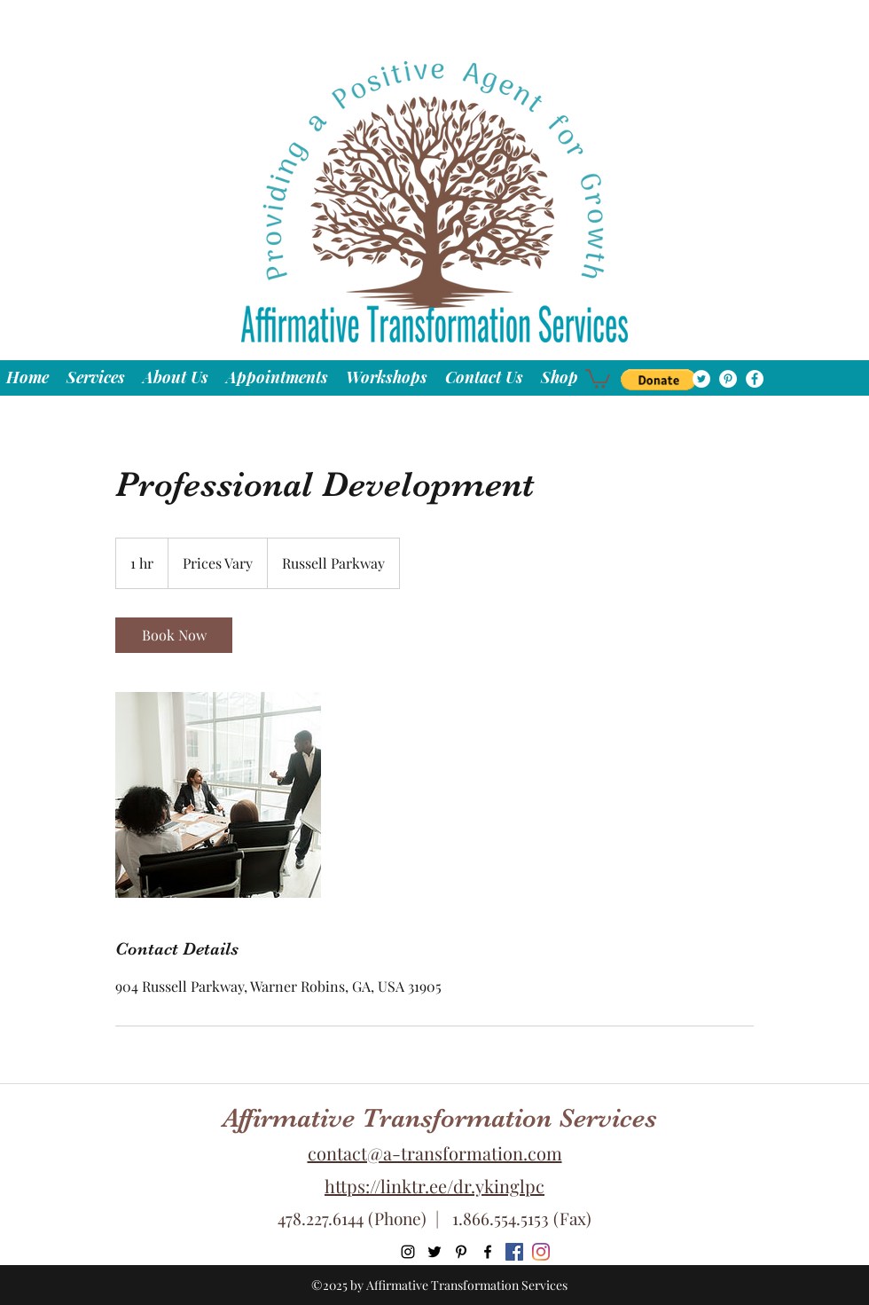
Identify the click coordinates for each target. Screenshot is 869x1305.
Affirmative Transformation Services (440, 1118)
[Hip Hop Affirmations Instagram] (541, 1252)
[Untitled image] (218, 795)
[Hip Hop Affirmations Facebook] (514, 1252)
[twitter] (701, 379)
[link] (173, 635)
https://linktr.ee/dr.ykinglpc (434, 1186)
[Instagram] (408, 1252)
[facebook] (754, 379)
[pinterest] (728, 379)
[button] (658, 379)
